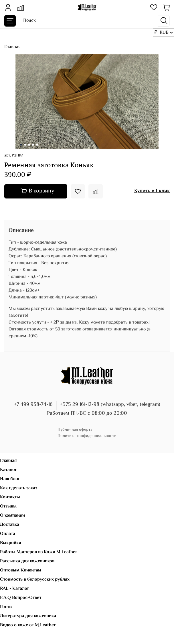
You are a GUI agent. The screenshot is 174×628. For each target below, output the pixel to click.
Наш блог (10, 479)
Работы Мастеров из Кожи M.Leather (38, 552)
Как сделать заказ (18, 488)
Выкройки (10, 543)
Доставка (9, 524)
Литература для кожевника (28, 616)
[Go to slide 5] (37, 145)
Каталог (8, 469)
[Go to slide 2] (25, 145)
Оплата (7, 533)
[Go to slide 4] (33, 145)
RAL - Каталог (14, 588)
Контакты (10, 497)
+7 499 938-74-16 (33, 405)
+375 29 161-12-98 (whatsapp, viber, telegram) (110, 405)
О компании (12, 515)
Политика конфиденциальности (87, 436)
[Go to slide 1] (21, 145)
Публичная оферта (75, 429)
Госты (6, 607)
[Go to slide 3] (29, 145)
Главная (12, 47)
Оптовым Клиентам (20, 570)
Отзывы (8, 506)
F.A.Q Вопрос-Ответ (20, 597)
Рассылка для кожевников (27, 561)
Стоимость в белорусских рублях (35, 579)
